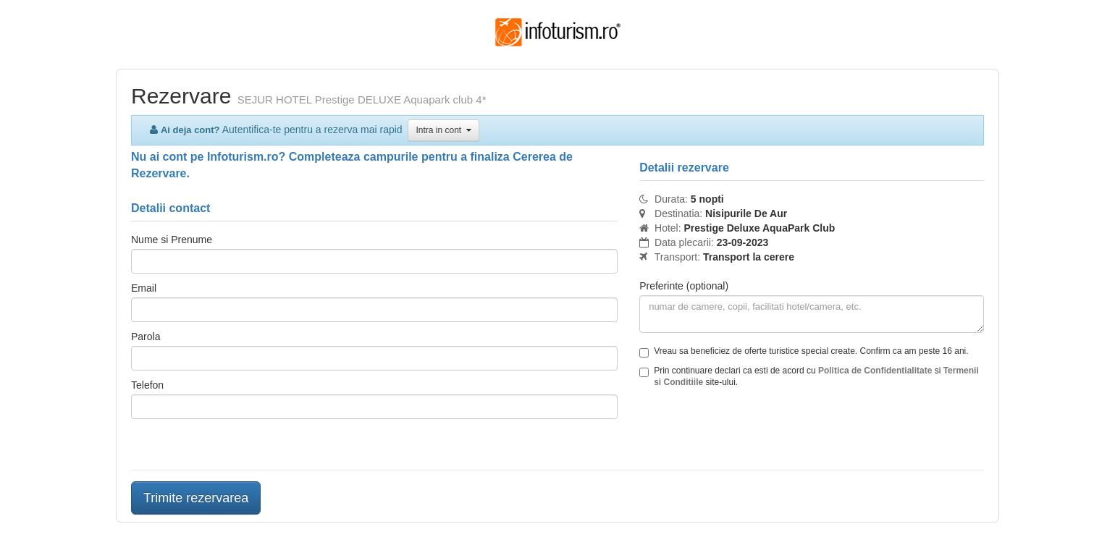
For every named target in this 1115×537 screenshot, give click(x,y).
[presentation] (749, 430)
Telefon (147, 385)
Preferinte (683, 286)
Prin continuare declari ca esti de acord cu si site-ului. (809, 376)
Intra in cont (443, 130)
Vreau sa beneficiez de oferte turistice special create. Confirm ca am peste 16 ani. (803, 352)
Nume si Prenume (171, 239)
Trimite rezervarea (195, 498)
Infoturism (557, 32)
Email (143, 288)
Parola (145, 336)
